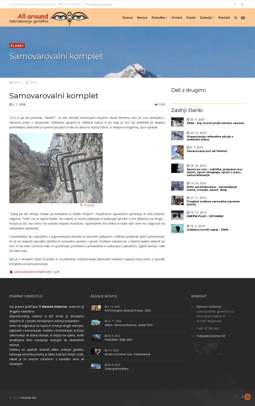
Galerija (207, 17)
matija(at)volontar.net (100, 4)
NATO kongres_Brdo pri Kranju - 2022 (128, 310)
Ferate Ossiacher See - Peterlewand (127, 354)
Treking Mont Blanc (117, 369)
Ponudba (159, 17)
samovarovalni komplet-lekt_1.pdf (34, 272)
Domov (128, 17)
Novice (142, 17)
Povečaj (56, 170)
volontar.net (28, 398)
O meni (177, 17)
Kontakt (224, 17)
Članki (191, 17)
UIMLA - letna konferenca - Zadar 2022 (129, 325)
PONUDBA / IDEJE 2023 (118, 340)
